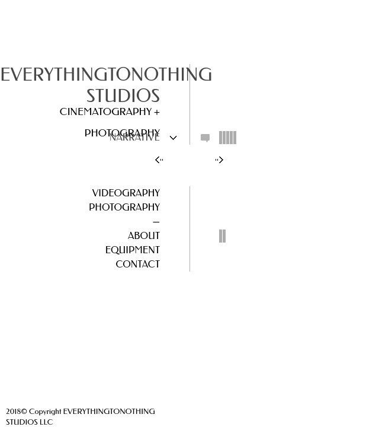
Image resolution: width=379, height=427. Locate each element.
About (144, 235)
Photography (124, 207)
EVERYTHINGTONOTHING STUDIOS (106, 85)
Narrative (135, 137)
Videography (126, 193)
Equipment (132, 250)
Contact (138, 264)
